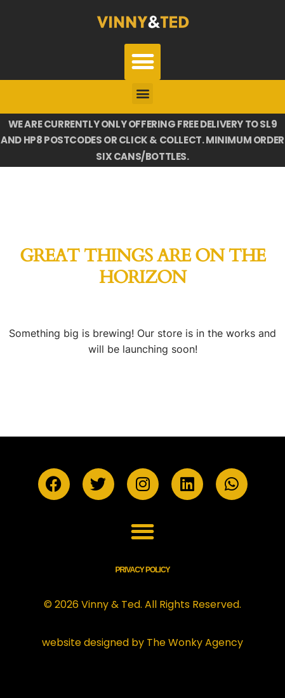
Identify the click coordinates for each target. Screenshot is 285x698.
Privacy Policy (142, 569)
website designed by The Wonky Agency (142, 642)
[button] (142, 62)
